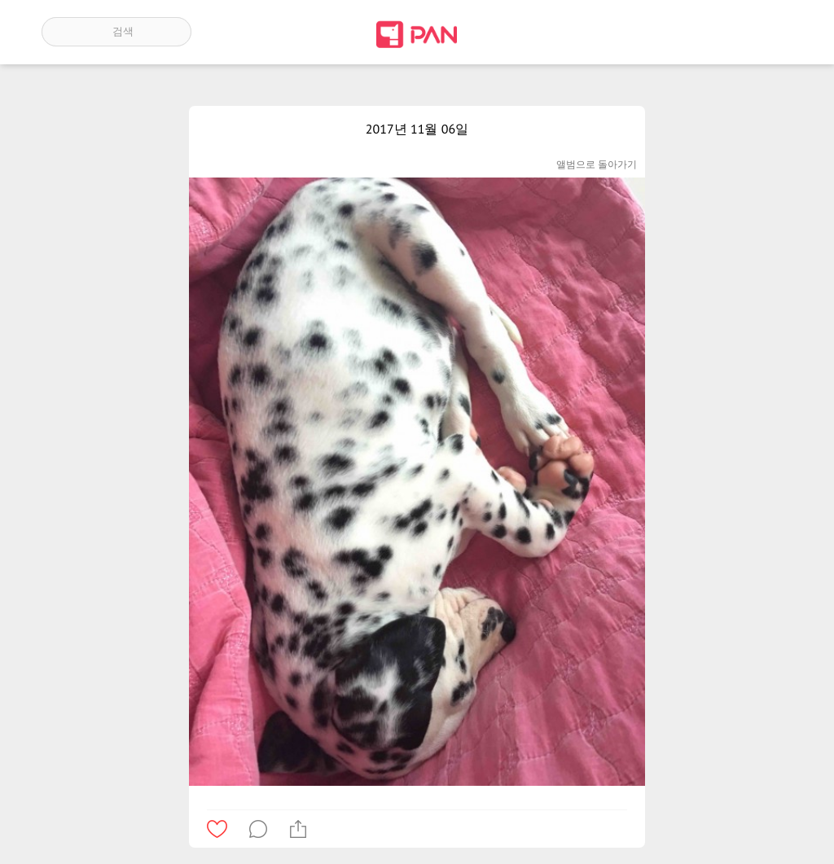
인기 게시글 (723, 32)
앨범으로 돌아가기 (596, 164)
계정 (769, 32)
